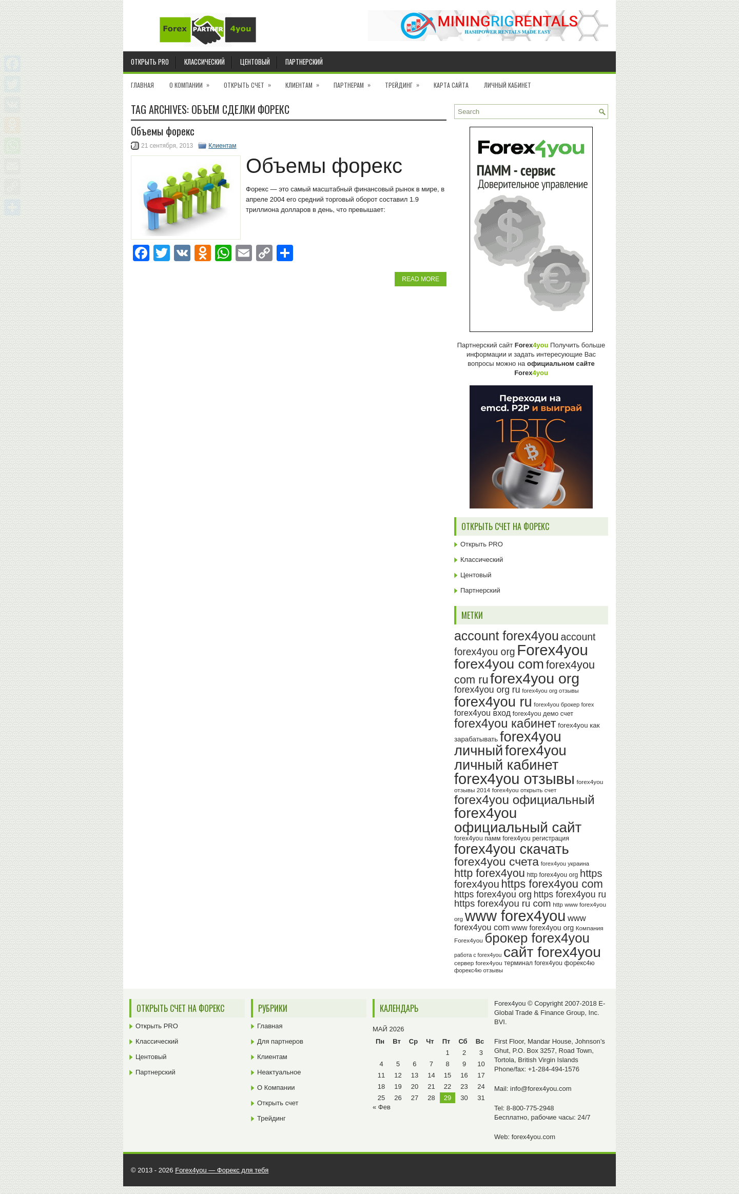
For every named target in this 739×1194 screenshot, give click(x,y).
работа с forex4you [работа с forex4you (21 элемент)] (477, 955)
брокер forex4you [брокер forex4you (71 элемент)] (537, 938)
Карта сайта (451, 85)
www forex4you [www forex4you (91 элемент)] (515, 916)
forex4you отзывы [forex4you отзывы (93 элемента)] (514, 779)
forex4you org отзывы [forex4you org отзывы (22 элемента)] (550, 691)
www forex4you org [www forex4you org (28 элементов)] (543, 928)
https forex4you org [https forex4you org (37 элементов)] (493, 894)
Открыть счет (251, 81)
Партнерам (355, 81)
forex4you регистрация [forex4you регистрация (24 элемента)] (535, 838)
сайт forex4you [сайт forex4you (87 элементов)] (552, 952)
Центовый (255, 61)
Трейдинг (405, 81)
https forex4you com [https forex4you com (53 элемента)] (551, 883)
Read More (420, 279)
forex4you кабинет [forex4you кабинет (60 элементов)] (505, 723)
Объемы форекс (163, 131)
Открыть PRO (150, 61)
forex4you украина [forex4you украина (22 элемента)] (565, 863)
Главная (142, 85)
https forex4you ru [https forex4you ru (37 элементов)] (570, 894)
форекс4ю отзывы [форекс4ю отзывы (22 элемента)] (478, 970)
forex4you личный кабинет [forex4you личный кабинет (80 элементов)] (510, 757)
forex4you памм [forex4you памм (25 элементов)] (477, 838)
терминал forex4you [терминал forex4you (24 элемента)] (533, 963)
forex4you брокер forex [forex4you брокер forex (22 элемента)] (564, 704)
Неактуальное (279, 1072)
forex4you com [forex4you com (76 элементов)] (499, 664)
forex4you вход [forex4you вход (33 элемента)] (482, 712)
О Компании (192, 81)
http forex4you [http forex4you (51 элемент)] (489, 873)
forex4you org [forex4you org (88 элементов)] (534, 678)
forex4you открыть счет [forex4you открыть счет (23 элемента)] (524, 790)
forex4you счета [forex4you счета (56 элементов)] (496, 861)
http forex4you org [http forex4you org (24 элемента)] (552, 874)
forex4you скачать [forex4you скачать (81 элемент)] (511, 849)
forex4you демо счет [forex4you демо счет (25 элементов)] (543, 713)
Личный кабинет (507, 85)
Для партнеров (280, 1041)
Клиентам (305, 81)
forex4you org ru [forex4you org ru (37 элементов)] (487, 689)
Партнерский (304, 61)
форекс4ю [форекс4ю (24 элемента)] (580, 963)
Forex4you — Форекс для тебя (221, 1170)
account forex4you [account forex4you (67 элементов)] (506, 636)
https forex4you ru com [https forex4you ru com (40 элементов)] (502, 903)
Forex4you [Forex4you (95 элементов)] (552, 649)
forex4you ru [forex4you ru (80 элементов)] (493, 702)
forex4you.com (533, 1137)
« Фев (382, 1107)
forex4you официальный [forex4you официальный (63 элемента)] (524, 800)
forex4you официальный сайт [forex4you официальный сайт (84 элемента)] (517, 820)
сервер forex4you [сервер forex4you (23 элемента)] (478, 963)
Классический (204, 61)
